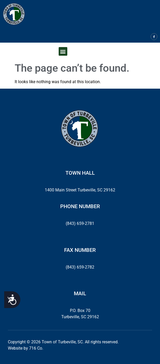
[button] (63, 51)
